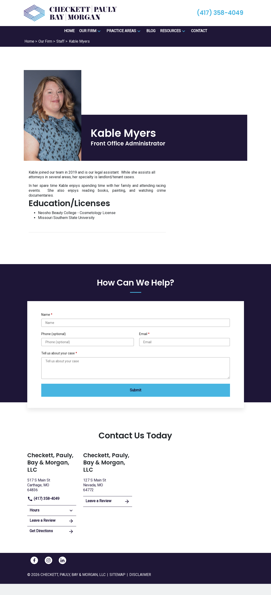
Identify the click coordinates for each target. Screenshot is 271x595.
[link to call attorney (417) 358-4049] (219, 13)
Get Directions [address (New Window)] (52, 531)
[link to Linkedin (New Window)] (62, 560)
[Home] (69, 31)
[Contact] (199, 31)
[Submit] (135, 390)
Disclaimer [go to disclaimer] (140, 574)
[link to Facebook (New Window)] (34, 560)
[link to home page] (70, 12)
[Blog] (150, 31)
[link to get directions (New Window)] (51, 484)
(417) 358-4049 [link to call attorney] (43, 498)
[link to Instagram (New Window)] (48, 560)
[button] (99, 31)
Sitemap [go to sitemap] (117, 574)
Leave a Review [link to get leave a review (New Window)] (52, 521)
